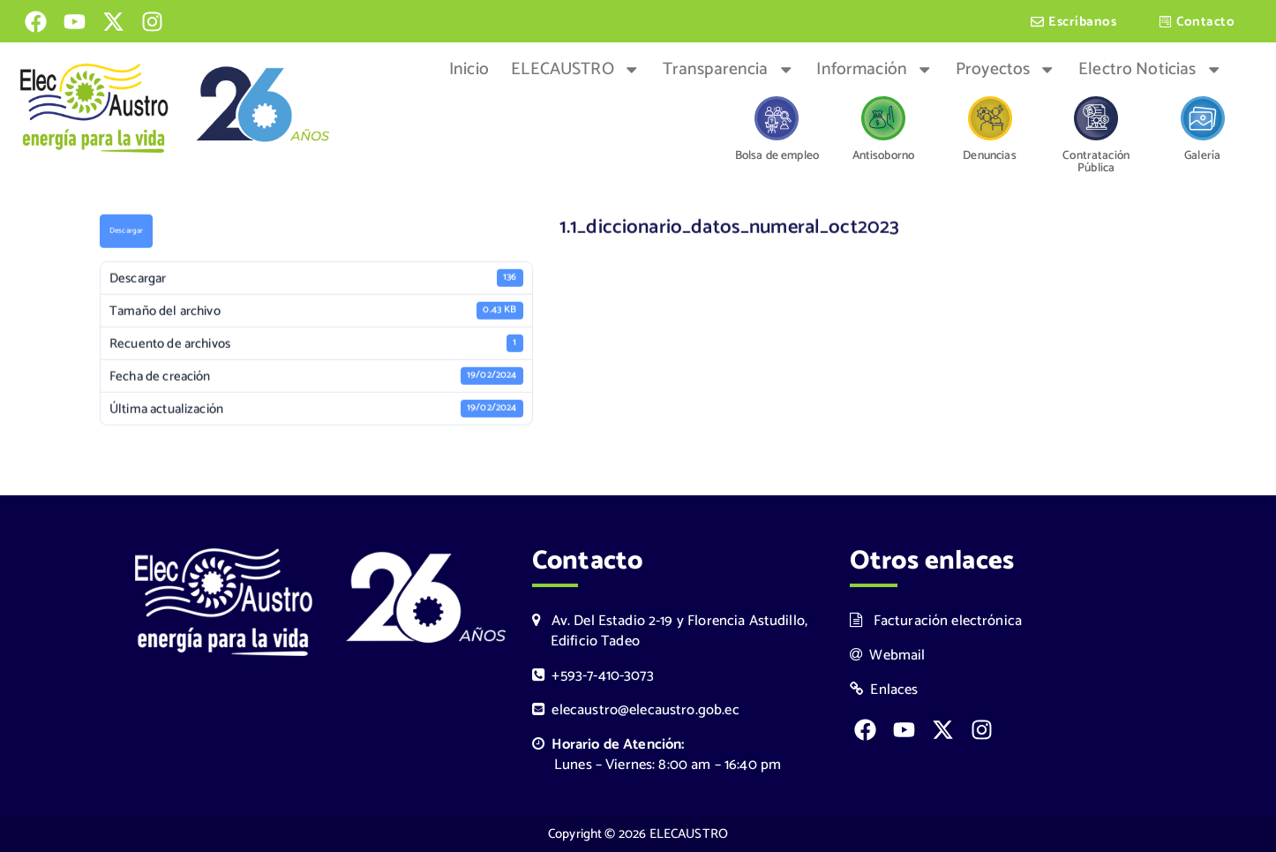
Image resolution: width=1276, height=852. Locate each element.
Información (874, 69)
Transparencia (728, 69)
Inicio (469, 70)
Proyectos (1006, 69)
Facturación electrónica (936, 621)
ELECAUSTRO (575, 69)
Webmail (888, 655)
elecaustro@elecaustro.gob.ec (635, 710)
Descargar (126, 232)
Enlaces (884, 690)
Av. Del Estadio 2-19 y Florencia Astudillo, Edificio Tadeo (669, 631)
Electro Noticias (1150, 69)
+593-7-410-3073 (593, 676)
